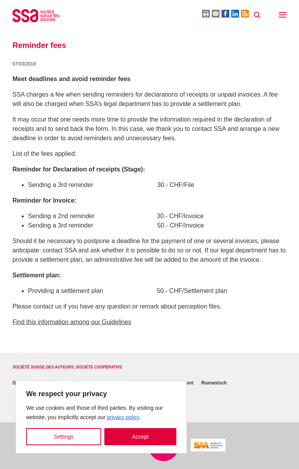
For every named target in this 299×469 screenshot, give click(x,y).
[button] (283, 15)
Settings (64, 437)
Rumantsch (214, 383)
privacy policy (123, 417)
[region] (101, 417)
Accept (140, 437)
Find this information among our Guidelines (71, 322)
